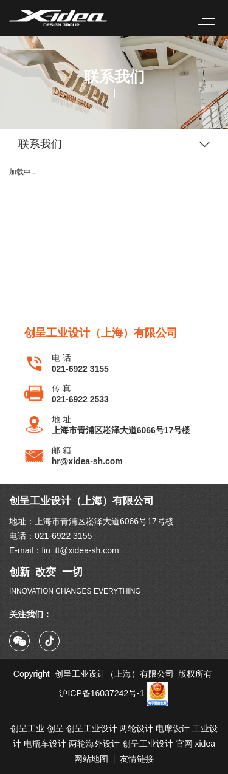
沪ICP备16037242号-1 (113, 693)
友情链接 (137, 759)
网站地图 (91, 759)
